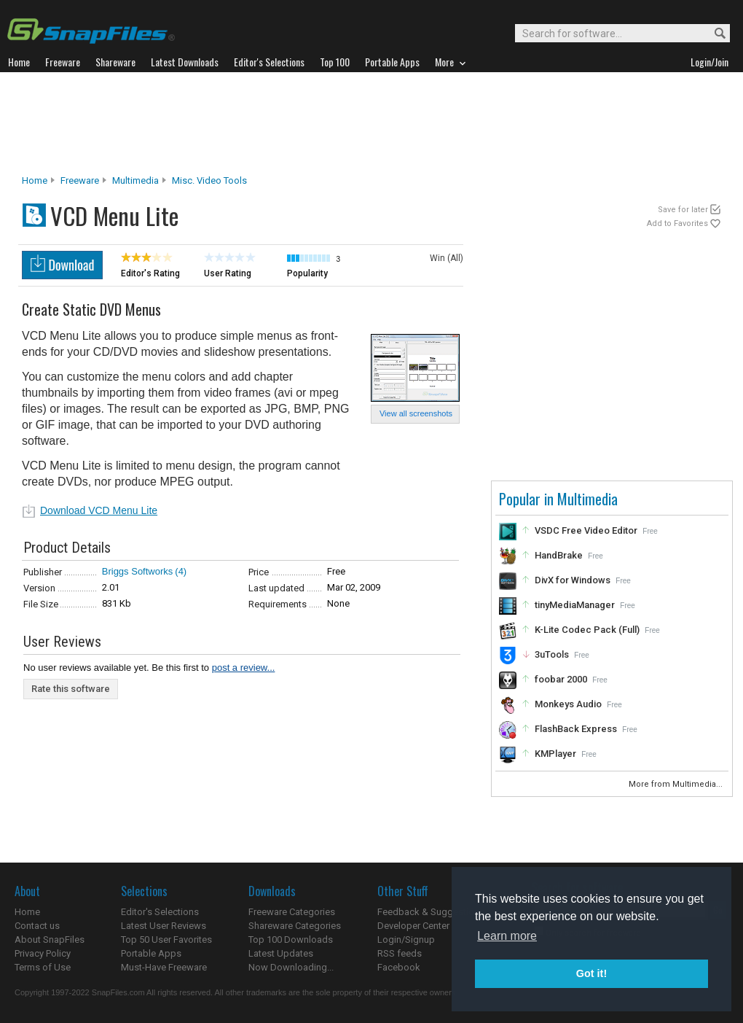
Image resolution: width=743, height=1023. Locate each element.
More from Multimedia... (677, 784)
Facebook (398, 967)
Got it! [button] (591, 973)
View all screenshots (416, 413)
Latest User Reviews (163, 925)
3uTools (552, 654)
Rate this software (70, 688)
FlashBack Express (576, 728)
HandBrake (559, 555)
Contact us (37, 925)
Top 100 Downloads (290, 939)
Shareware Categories (294, 925)
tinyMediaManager (575, 604)
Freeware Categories (291, 911)
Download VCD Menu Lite (98, 510)
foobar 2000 (561, 679)
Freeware (79, 180)
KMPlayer (555, 753)
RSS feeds (399, 953)
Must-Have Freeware (164, 967)
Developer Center (413, 925)
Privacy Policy (43, 953)
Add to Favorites (677, 223)
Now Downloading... (291, 967)
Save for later (683, 209)
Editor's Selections (160, 911)
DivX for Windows (572, 580)
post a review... (243, 667)
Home (34, 180)
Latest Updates (280, 953)
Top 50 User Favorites (166, 939)
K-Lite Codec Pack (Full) (587, 629)
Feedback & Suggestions (430, 911)
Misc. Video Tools (209, 180)
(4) (180, 571)
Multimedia (135, 180)
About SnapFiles (49, 939)
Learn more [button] (507, 936)
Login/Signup (406, 939)
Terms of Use (43, 967)
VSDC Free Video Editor (586, 530)
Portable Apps (151, 953)
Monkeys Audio (568, 704)
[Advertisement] (371, 123)
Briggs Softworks (137, 571)
